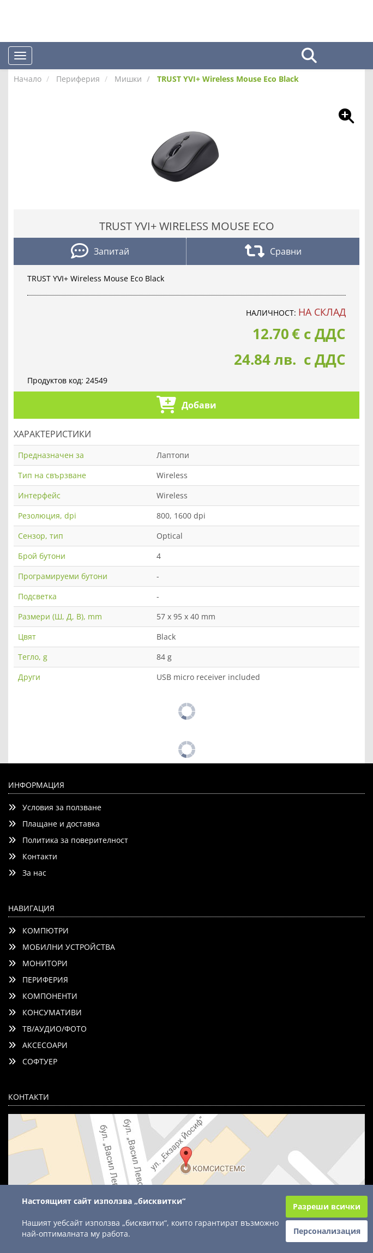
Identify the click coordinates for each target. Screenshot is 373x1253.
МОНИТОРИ (38, 963)
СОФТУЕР (32, 1061)
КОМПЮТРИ (38, 930)
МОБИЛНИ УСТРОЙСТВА (61, 947)
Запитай (100, 252)
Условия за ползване (54, 807)
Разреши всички (326, 1206)
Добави (186, 406)
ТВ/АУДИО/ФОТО (47, 1028)
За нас (27, 873)
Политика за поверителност (68, 840)
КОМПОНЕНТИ (42, 996)
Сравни (273, 252)
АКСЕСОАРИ (38, 1045)
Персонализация (326, 1231)
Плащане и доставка (54, 823)
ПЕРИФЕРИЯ (38, 979)
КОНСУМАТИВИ (45, 1012)
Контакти (32, 856)
